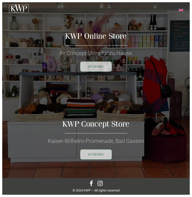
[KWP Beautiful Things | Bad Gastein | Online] (19, 9)
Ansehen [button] (96, 154)
